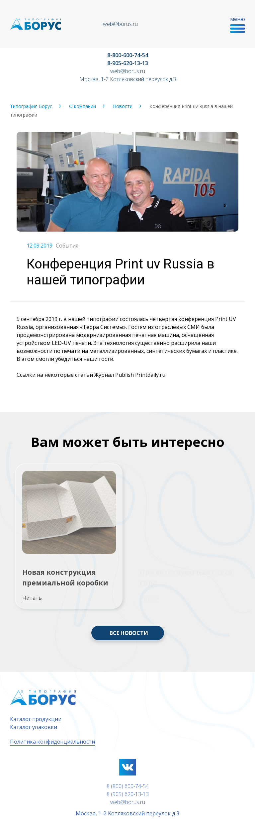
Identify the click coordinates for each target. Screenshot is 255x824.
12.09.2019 (39, 245)
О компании (82, 106)
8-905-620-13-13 (127, 63)
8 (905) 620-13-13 (128, 794)
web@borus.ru (120, 24)
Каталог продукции (35, 719)
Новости (122, 106)
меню (237, 24)
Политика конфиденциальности (52, 741)
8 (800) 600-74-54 (128, 786)
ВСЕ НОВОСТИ (129, 633)
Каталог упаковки (33, 727)
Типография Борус (31, 106)
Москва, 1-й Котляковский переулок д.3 (127, 79)
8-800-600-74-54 (127, 55)
